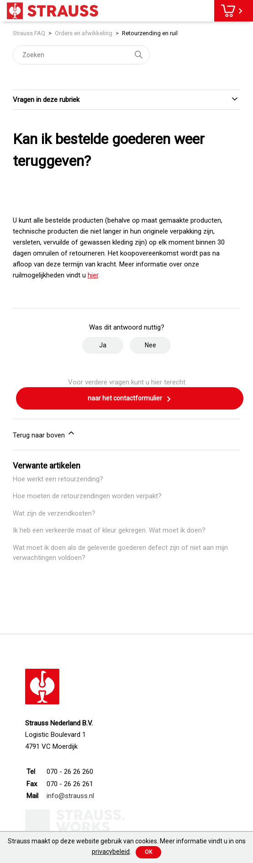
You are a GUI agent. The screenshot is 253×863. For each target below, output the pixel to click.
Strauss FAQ (30, 33)
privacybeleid (111, 851)
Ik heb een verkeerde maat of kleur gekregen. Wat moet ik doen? (109, 530)
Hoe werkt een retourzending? (58, 479)
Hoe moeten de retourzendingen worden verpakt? (87, 496)
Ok (148, 852)
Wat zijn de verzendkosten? (54, 513)
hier (93, 275)
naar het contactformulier (130, 399)
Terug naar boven (44, 433)
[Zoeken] (81, 55)
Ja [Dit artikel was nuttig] (102, 345)
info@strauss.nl (70, 796)
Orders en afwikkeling (83, 33)
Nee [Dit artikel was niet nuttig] (150, 345)
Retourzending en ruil (150, 33)
